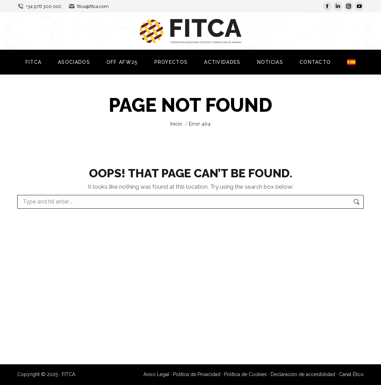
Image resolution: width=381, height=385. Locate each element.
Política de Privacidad (196, 374)
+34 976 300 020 (39, 6)
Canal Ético (351, 374)
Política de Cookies (245, 374)
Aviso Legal (156, 374)
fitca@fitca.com (88, 6)
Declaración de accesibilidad (303, 374)
